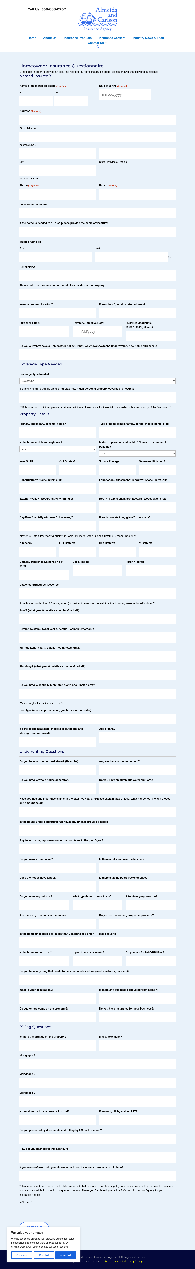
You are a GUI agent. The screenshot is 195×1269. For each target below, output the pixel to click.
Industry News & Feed (148, 38)
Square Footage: (109, 461)
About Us (49, 38)
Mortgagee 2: (27, 1074)
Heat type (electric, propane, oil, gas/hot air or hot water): (55, 710)
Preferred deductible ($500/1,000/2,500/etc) (139, 325)
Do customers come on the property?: (43, 1008)
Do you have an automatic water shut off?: (126, 780)
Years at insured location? (36, 304)
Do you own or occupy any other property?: (127, 915)
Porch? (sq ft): (135, 561)
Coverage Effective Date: (88, 323)
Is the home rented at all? (35, 952)
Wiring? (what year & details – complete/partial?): (50, 647)
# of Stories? (67, 461)
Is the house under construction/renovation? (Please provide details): (63, 821)
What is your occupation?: (36, 989)
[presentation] (44, 1211)
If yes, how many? (110, 1036)
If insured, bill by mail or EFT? (118, 1111)
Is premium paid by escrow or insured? (44, 1111)
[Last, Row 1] (71, 101)
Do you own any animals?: (36, 896)
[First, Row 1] (36, 101)
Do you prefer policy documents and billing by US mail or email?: (61, 1130)
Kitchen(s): (26, 543)
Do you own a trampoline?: (36, 859)
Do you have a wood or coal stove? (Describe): (49, 761)
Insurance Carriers (112, 38)
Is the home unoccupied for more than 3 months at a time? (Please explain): (67, 933)
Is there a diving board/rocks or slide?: (123, 877)
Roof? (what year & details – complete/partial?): (49, 610)
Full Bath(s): (67, 543)
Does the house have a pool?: (38, 877)
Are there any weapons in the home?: (43, 915)
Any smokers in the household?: (120, 761)
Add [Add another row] (90, 101)
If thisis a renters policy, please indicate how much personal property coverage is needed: (76, 388)
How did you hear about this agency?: (43, 1148)
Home (32, 38)
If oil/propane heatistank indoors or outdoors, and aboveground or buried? (51, 731)
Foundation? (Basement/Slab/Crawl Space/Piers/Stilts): (134, 480)
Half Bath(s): (107, 543)
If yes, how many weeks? (88, 952)
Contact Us (96, 43)
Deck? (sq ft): (81, 561)
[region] (43, 1244)
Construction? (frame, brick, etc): (40, 480)
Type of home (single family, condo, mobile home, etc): (134, 423)
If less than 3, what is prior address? (122, 304)
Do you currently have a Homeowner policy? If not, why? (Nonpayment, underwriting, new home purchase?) (88, 346)
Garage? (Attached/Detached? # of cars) (41, 564)
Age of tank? (107, 728)
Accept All (65, 1255)
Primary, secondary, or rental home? (42, 423)
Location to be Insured (33, 204)
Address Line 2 (27, 144)
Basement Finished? (152, 461)
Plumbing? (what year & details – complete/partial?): (52, 666)
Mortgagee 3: (27, 1092)
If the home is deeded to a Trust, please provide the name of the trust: (63, 223)
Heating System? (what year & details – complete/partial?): (56, 629)
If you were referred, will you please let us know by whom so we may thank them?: (71, 1167)
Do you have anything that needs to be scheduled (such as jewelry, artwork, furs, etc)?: (74, 971)
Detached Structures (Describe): (39, 584)
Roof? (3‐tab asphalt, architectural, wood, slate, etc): (132, 498)
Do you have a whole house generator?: (44, 780)
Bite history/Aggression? (141, 896)
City (21, 161)
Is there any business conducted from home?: (128, 989)
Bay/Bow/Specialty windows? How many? (46, 517)
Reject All (44, 1255)
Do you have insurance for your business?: (126, 1008)
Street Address (27, 128)
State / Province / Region (113, 161)
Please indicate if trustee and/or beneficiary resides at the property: (62, 285)
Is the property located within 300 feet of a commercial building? (133, 444)
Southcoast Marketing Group (124, 1261)
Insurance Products (77, 38)
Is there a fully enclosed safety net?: (122, 859)
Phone (29, 186)
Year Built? (26, 461)
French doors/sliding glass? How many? (125, 517)
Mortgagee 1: (27, 1055)
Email (108, 186)
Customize (21, 1255)
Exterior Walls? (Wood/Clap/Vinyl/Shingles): (47, 498)
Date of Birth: (113, 86)
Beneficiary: (27, 267)
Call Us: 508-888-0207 (46, 9)
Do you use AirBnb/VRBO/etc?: (145, 952)
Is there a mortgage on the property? (42, 1036)
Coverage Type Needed (34, 374)
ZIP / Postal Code (29, 178)
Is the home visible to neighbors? (40, 442)
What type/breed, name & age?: (92, 896)
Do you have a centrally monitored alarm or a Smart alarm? (57, 685)
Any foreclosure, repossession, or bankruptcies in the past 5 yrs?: (61, 840)
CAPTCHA (25, 1201)
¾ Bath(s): (145, 543)
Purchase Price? (29, 323)
